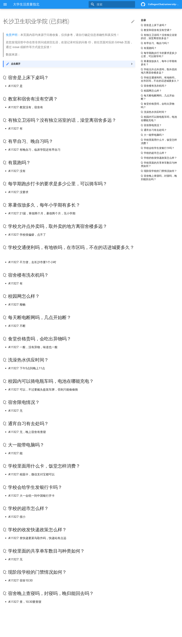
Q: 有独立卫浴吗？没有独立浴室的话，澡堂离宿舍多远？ (159, 36)
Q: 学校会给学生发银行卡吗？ (157, 148)
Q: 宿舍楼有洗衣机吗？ (154, 85)
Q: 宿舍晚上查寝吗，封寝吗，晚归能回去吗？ (159, 177)
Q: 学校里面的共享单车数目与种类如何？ (159, 164)
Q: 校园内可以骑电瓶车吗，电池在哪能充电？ (159, 118)
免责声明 (11, 35)
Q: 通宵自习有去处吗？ (154, 129)
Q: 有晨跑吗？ (149, 48)
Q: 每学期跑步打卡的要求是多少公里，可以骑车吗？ (159, 55)
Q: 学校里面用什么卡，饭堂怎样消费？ (159, 141)
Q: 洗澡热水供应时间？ (154, 111)
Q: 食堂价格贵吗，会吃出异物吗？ (157, 105)
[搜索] (113, 4)
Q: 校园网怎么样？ (151, 90)
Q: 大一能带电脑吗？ (152, 134)
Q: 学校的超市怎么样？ (154, 152)
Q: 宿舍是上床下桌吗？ (154, 25)
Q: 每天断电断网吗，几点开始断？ (157, 97)
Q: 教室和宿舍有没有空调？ (156, 30)
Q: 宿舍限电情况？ (151, 125)
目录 (143, 20)
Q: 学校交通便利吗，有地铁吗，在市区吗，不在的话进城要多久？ (160, 79)
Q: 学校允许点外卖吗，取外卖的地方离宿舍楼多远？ (159, 71)
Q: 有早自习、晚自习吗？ (155, 43)
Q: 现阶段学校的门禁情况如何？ (159, 170)
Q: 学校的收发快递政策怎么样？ (159, 157)
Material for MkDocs (24, 633)
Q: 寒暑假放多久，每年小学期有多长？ (159, 63)
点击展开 (15, 63)
